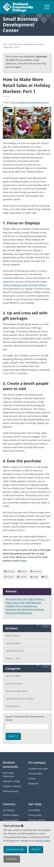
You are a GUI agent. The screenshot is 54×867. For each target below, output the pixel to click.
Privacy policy (35, 815)
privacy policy (43, 840)
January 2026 (13, 643)
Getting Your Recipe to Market (20, 698)
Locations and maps (38, 768)
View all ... (13, 658)
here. (24, 560)
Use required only (15, 849)
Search (13, 736)
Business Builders (14, 683)
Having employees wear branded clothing (25, 285)
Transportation (35, 773)
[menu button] (47, 7)
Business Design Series (17, 691)
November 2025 (15, 650)
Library (31, 778)
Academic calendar (12, 786)
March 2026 (13, 635)
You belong (8, 810)
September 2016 (10, 47)
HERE (48, 550)
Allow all (35, 849)
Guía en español (10, 820)
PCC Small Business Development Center (30, 102)
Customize (11, 858)
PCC (5, 44)
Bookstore (33, 783)
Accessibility (34, 810)
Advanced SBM (13, 676)
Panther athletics (11, 815)
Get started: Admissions (8, 774)
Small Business (13, 706)
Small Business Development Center (20, 24)
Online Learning (10, 791)
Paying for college (11, 781)
